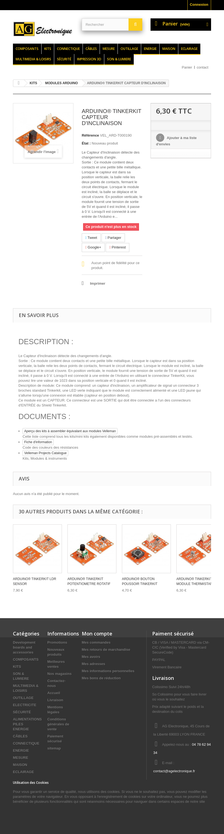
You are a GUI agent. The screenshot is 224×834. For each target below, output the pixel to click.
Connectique (68, 48)
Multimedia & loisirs (33, 59)
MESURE (20, 758)
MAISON (20, 765)
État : (86, 143)
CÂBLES (20, 736)
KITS (17, 667)
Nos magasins (59, 674)
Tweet (91, 238)
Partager (113, 238)
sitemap (54, 748)
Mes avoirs (91, 657)
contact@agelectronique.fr (174, 771)
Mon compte (97, 633)
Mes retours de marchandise (106, 650)
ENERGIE (21, 750)
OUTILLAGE (23, 698)
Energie (150, 48)
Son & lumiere (119, 59)
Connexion (199, 4)
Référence (90, 135)
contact (202, 67)
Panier (187, 67)
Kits (47, 48)
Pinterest (117, 247)
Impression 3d (89, 59)
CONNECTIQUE (26, 743)
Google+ (93, 247)
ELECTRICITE (24, 705)
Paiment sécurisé (173, 633)
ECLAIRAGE (23, 772)
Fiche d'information (38, 442)
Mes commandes (96, 642)
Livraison (55, 700)
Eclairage (189, 48)
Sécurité (64, 59)
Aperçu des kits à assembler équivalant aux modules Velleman (70, 431)
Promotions (57, 642)
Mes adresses (93, 664)
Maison (168, 48)
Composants (27, 48)
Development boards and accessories (24, 647)
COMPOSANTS (26, 659)
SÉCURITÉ (22, 712)
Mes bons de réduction (101, 678)
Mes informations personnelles (108, 671)
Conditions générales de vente (58, 724)
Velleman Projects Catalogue (45, 453)
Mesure (109, 48)
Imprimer (97, 283)
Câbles (91, 48)
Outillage (129, 48)
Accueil (53, 693)
